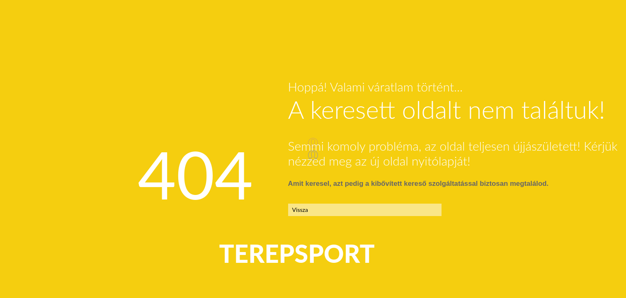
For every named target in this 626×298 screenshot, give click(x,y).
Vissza (300, 209)
